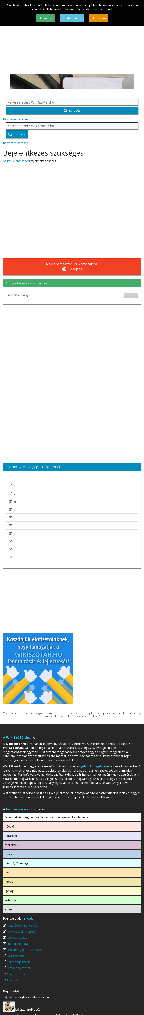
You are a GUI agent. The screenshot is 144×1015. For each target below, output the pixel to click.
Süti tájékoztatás (18, 944)
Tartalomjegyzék (18, 962)
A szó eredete (16, 974)
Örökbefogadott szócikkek (24, 950)
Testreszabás (72, 18)
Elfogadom (45, 18)
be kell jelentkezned (16, 161)
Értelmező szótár (18, 968)
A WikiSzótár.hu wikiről (21, 931)
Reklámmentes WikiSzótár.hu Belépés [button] (72, 266)
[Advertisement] (72, 44)
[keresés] (63, 295)
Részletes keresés (15, 119)
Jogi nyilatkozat (17, 937)
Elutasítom (98, 18)
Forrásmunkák (16, 956)
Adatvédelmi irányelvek (22, 925)
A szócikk (13, 980)
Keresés (72, 110)
